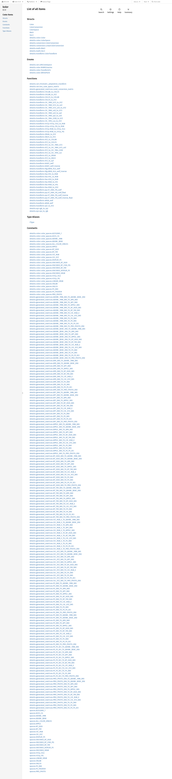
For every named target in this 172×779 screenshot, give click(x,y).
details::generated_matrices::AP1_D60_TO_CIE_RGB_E (51, 408)
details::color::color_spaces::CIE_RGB (44, 255)
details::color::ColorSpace (40, 40)
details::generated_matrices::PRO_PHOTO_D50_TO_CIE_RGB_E (54, 697)
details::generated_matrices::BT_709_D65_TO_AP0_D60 (51, 493)
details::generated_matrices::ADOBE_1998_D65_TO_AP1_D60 (53, 302)
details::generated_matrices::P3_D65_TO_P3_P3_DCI (50, 642)
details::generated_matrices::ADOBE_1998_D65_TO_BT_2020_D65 (55, 308)
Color (32, 24)
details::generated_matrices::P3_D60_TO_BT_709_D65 (51, 599)
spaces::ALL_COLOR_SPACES (41, 721)
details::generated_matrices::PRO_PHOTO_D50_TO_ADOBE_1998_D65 (57, 679)
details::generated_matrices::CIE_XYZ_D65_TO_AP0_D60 (52, 557)
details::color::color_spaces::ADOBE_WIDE (46, 241)
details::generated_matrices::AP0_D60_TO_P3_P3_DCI (51, 387)
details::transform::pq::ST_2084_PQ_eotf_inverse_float (51, 198)
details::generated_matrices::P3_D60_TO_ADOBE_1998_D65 (53, 583)
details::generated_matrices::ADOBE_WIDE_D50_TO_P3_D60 (53, 350)
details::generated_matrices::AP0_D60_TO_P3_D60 (50, 382)
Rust (145, 2)
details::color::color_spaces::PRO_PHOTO (46, 294)
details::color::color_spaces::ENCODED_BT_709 (48, 268)
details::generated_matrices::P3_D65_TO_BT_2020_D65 (51, 628)
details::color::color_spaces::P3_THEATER (46, 292)
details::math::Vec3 (37, 51)
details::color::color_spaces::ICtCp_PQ (45, 278)
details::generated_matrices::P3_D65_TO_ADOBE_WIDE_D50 (53, 618)
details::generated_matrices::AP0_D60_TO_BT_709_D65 (51, 374)
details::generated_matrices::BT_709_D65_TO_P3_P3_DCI (52, 514)
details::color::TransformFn (40, 70)
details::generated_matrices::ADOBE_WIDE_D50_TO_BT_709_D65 (55, 342)
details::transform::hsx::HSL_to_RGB (44, 177)
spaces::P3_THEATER (38, 769)
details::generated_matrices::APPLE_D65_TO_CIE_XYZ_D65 (53, 443)
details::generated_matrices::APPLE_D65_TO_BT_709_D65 (52, 437)
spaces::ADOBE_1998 (38, 716)
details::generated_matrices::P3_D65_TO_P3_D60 (49, 639)
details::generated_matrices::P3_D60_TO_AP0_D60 (50, 589)
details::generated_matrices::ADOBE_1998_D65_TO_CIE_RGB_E (54, 313)
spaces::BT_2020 (36, 726)
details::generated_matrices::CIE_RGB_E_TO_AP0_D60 (51, 525)
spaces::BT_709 (35, 729)
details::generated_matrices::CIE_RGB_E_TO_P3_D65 (51, 543)
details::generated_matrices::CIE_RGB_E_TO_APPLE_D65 (52, 530)
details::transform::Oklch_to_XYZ (43, 137)
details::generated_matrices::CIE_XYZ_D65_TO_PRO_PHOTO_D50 (55, 581)
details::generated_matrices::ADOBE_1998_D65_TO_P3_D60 (53, 318)
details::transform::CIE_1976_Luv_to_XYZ (46, 121)
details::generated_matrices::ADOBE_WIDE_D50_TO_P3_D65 (53, 353)
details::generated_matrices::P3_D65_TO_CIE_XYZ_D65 (51, 636)
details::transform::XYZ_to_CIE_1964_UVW (46, 150)
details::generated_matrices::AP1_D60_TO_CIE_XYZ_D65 (52, 411)
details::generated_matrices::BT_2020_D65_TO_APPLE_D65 (53, 467)
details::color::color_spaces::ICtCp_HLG (45, 276)
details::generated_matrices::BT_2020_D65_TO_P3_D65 (51, 480)
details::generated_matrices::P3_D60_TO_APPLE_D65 (51, 594)
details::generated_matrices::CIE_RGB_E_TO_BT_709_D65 (52, 535)
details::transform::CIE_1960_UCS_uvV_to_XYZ (48, 108)
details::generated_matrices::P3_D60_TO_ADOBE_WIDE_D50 (53, 586)
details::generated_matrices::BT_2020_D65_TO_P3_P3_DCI (52, 482)
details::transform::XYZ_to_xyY (42, 161)
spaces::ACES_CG (36, 713)
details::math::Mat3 (37, 48)
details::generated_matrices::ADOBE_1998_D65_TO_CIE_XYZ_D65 (55, 316)
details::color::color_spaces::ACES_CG (44, 236)
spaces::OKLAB (35, 761)
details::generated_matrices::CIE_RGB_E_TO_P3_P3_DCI (52, 546)
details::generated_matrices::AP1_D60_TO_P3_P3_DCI (51, 419)
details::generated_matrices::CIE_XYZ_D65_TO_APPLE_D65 (53, 562)
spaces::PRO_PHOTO (38, 771)
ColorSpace (34, 30)
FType (32, 222)
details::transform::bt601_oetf (41, 163)
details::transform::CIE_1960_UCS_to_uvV (46, 105)
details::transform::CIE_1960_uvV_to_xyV (46, 113)
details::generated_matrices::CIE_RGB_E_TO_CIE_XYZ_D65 (53, 538)
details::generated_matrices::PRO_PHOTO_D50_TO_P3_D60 (53, 702)
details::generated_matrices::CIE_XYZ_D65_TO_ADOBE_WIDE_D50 (56, 554)
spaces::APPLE (35, 724)
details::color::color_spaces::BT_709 (44, 252)
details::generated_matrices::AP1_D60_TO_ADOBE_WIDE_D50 (54, 395)
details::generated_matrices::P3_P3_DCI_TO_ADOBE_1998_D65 (54, 647)
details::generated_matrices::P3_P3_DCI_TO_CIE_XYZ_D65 (52, 668)
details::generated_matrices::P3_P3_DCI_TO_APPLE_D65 (52, 657)
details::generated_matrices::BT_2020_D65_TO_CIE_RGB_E (53, 472)
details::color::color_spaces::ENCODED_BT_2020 (48, 263)
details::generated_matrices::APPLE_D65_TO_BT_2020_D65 (53, 435)
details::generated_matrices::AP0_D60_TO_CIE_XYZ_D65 (52, 379)
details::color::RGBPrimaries (41, 67)
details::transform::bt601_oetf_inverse (45, 166)
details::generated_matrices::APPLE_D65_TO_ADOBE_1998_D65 (55, 424)
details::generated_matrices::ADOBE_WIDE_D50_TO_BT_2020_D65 (56, 339)
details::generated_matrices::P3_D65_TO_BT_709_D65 (51, 631)
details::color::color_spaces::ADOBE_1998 (46, 239)
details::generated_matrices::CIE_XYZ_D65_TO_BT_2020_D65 (54, 565)
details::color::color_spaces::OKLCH (44, 286)
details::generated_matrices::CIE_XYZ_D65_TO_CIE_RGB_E (53, 570)
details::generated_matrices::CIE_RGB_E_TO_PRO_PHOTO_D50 (54, 549)
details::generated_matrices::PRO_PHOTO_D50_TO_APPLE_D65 (54, 689)
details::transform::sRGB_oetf (41, 203)
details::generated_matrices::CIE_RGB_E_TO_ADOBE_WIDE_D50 (55, 522)
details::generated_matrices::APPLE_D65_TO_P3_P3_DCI (52, 451)
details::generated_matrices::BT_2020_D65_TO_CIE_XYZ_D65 (54, 475)
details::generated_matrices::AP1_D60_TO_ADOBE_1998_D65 (53, 392)
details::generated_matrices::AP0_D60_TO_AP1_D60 (50, 366)
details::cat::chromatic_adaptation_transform (48, 84)
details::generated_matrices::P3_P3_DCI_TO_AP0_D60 (51, 652)
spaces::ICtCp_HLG (37, 753)
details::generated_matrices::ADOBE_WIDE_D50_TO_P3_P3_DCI (55, 355)
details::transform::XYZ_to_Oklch (43, 158)
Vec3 (31, 35)
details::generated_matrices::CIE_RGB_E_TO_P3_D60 (51, 541)
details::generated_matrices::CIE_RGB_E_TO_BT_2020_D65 (53, 533)
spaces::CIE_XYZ (36, 734)
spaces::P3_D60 (36, 766)
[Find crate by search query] (162, 1)
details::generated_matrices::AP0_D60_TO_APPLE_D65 (51, 369)
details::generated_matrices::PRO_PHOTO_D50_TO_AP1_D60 (53, 687)
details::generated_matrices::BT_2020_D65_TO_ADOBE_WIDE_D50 (56, 459)
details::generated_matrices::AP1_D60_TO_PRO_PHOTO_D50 (53, 422)
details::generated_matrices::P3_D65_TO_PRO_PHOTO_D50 (53, 644)
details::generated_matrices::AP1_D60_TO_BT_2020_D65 (52, 403)
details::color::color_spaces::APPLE (43, 247)
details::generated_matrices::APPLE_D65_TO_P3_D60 (51, 445)
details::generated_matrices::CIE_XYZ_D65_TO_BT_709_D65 (53, 567)
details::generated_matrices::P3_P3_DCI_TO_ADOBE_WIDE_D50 (55, 649)
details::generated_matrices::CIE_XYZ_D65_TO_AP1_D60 (52, 559)
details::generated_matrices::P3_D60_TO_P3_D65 (49, 607)
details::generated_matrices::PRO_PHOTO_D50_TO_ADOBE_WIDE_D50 (57, 681)
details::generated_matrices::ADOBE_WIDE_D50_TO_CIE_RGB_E (55, 345)
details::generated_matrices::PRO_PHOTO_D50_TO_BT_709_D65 (55, 695)
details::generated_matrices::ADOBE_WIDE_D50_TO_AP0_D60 (54, 331)
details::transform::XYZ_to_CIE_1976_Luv (46, 153)
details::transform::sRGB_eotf (41, 200)
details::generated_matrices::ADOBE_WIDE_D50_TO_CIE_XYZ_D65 (56, 347)
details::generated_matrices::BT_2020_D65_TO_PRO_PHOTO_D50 (55, 485)
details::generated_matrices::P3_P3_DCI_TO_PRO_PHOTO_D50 (54, 676)
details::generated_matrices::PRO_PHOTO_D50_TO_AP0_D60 (53, 684)
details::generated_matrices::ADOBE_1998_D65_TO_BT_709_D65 (55, 310)
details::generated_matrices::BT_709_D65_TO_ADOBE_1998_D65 (55, 488)
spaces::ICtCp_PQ (36, 755)
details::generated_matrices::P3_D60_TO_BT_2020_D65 (51, 596)
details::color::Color (37, 38)
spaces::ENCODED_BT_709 (40, 745)
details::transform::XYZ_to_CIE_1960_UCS (46, 145)
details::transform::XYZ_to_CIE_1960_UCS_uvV (48, 147)
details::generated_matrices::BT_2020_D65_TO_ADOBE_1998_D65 (55, 456)
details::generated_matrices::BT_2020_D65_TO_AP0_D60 (52, 461)
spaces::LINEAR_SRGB (38, 758)
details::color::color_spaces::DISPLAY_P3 (45, 260)
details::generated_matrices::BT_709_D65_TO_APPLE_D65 (52, 498)
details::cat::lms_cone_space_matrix (44, 86)
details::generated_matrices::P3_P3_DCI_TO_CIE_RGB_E (52, 665)
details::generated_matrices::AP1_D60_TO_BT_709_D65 (51, 406)
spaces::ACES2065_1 (37, 710)
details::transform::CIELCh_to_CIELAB (44, 97)
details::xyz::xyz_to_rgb (39, 211)
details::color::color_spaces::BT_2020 (44, 249)
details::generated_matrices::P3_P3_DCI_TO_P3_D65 (50, 673)
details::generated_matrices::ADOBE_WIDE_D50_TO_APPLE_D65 (55, 337)
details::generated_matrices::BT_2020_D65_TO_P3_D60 (51, 477)
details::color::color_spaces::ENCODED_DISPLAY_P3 (50, 270)
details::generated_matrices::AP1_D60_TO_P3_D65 (49, 416)
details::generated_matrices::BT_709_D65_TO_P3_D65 (51, 512)
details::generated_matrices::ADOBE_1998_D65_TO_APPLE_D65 (55, 305)
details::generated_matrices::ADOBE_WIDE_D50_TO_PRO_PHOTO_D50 (57, 358)
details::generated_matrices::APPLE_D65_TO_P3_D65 (51, 448)
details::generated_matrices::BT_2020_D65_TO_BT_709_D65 (53, 469)
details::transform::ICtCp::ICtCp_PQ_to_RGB (47, 126)
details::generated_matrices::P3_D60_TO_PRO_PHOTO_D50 (53, 612)
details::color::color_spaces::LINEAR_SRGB (46, 281)
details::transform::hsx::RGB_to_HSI (44, 182)
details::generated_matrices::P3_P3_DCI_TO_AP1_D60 (51, 655)
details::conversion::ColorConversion (44, 43)
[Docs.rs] (5, 1)
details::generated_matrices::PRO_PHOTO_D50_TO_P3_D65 (53, 705)
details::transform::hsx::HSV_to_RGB (44, 179)
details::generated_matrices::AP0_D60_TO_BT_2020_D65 (52, 371)
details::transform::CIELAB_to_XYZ (43, 94)
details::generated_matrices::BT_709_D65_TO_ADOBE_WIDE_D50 (55, 490)
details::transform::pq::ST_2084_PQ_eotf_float (48, 192)
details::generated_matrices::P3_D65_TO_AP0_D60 (50, 620)
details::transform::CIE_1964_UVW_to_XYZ (46, 118)
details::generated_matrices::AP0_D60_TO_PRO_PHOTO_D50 (53, 390)
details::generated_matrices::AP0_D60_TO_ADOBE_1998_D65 (54, 361)
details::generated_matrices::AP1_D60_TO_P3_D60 (50, 414)
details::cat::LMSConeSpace (41, 65)
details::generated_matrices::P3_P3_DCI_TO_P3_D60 (50, 671)
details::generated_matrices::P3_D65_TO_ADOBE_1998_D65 (53, 615)
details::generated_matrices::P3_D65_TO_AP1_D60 (49, 623)
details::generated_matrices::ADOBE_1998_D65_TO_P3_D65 (53, 321)
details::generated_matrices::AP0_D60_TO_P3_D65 (50, 384)
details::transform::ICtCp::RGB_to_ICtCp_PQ (47, 132)
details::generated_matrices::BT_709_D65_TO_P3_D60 (51, 509)
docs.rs (136, 2)
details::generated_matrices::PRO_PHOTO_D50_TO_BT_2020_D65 (55, 692)
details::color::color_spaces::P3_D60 (44, 289)
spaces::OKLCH (35, 763)
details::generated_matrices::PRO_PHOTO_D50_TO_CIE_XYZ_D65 (55, 700)
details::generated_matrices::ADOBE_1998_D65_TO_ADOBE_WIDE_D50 (57, 297)
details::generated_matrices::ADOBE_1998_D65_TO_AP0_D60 (54, 300)
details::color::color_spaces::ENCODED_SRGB (47, 273)
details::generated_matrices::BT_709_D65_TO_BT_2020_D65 (53, 501)
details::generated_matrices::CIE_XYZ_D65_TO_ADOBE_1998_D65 (55, 551)
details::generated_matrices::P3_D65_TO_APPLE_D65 (51, 626)
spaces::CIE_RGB (36, 732)
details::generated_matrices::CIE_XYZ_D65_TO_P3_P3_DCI (52, 578)
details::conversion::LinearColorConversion (47, 46)
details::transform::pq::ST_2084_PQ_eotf (45, 190)
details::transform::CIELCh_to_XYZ (43, 100)
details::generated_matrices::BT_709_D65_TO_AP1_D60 (51, 496)
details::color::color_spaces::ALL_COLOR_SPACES (49, 244)
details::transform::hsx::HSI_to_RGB (44, 174)
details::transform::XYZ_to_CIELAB (43, 139)
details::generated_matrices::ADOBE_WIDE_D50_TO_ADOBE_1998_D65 (57, 329)
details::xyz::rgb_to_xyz (39, 208)
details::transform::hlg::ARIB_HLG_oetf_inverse (48, 171)
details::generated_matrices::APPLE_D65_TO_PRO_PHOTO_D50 (54, 453)
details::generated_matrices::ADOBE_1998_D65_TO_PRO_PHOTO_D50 (57, 326)
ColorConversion (36, 27)
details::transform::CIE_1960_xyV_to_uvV (46, 116)
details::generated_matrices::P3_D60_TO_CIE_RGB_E (51, 602)
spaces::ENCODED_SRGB (39, 750)
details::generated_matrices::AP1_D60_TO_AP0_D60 (50, 398)
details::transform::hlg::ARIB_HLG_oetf (45, 169)
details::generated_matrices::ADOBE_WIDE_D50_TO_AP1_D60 (54, 334)
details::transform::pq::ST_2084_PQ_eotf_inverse (49, 195)
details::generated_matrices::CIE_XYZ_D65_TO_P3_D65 (51, 575)
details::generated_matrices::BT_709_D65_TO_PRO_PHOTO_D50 (55, 517)
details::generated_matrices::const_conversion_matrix (51, 89)
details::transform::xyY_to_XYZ (42, 206)
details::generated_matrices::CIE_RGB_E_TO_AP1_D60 (51, 528)
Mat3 (32, 32)
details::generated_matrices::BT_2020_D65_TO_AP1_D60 (52, 464)
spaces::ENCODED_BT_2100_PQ (42, 742)
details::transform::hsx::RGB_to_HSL (44, 185)
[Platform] (32, 1)
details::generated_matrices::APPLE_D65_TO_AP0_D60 (51, 429)
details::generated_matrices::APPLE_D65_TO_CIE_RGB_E (52, 440)
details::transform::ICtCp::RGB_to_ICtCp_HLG (47, 129)
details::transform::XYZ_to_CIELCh (43, 142)
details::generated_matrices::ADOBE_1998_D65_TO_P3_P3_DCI (54, 323)
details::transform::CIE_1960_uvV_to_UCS (46, 110)
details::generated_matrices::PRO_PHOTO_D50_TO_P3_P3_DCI (54, 708)
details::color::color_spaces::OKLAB (44, 284)
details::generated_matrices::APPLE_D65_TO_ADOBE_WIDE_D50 (55, 427)
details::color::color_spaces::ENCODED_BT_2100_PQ (50, 265)
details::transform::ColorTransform (43, 54)
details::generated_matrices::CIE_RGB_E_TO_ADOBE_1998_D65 (55, 520)
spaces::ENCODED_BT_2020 (40, 740)
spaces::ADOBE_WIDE (38, 718)
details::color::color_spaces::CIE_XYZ (44, 257)
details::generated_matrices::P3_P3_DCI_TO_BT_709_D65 (52, 663)
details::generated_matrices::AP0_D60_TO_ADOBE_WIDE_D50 (54, 363)
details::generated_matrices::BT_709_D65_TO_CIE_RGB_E (52, 504)
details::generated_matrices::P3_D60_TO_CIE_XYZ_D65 (51, 604)
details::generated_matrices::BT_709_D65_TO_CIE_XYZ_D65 (53, 506)
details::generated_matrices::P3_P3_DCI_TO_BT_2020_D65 (52, 660)
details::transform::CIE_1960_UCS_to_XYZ (46, 102)
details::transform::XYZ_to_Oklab (43, 155)
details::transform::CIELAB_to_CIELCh (44, 92)
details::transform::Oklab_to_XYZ (43, 134)
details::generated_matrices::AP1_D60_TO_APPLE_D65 (51, 400)
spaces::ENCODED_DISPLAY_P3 (42, 748)
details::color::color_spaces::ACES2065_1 (46, 233)
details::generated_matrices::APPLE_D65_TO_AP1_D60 (51, 432)
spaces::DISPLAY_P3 (37, 737)
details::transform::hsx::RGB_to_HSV (44, 187)
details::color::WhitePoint (40, 73)
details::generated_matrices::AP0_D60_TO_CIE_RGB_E (51, 376)
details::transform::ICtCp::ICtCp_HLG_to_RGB (47, 124)
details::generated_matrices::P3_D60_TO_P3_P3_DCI (50, 610)
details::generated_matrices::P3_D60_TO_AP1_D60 (50, 591)
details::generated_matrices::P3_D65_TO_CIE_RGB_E (50, 634)
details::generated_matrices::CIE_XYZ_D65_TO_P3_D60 (51, 573)
